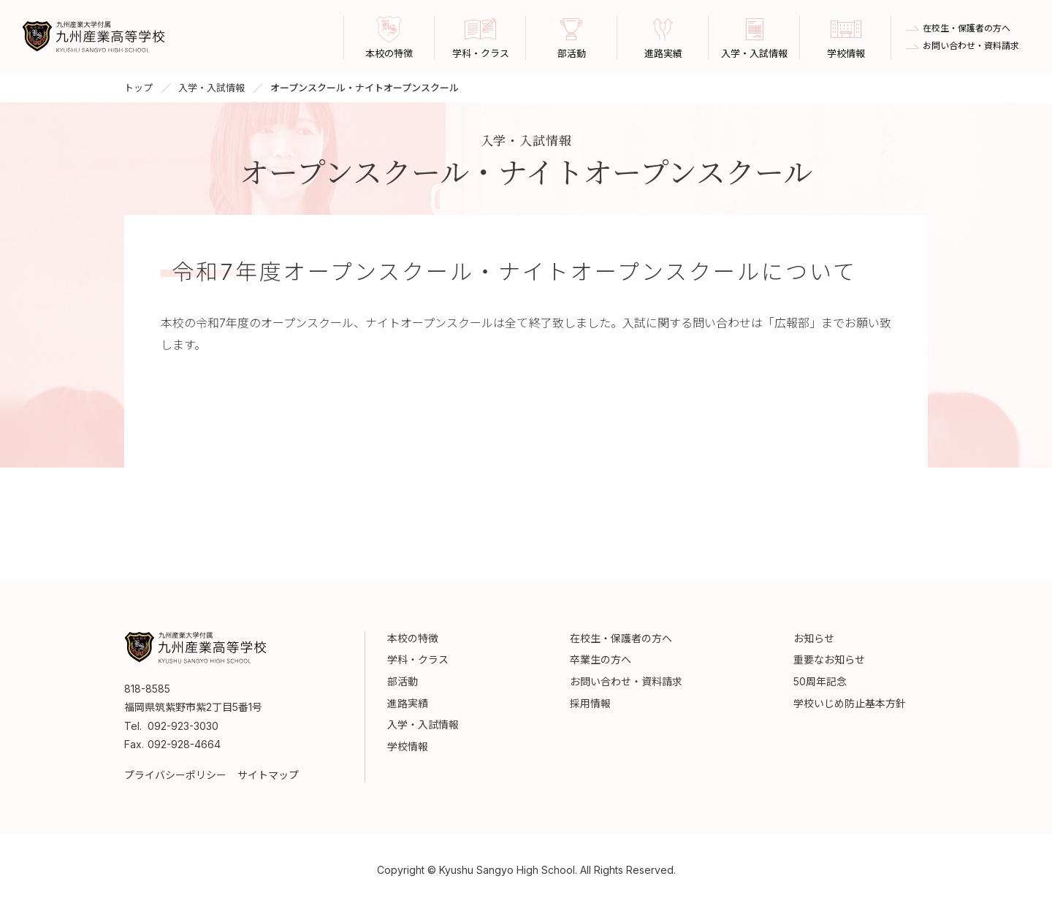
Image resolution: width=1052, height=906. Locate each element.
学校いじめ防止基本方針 (849, 703)
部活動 (402, 681)
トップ (138, 88)
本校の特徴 (412, 638)
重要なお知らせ (829, 659)
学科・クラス (418, 659)
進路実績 (407, 703)
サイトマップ (268, 775)
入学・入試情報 (211, 88)
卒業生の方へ (600, 659)
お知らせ (813, 638)
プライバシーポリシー (175, 775)
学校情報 (407, 746)
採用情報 (590, 703)
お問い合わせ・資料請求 (971, 46)
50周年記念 (820, 681)
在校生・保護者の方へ (966, 28)
